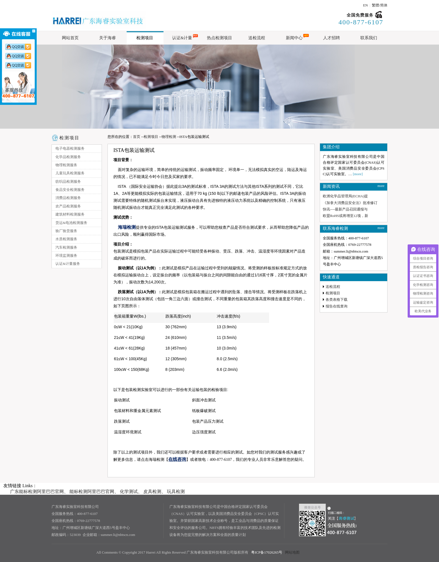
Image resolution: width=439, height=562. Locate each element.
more (380, 186)
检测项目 (69, 137)
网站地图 (292, 552)
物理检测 (169, 137)
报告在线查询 (336, 306)
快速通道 (331, 277)
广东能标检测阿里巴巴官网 (37, 491)
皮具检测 (152, 491)
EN (365, 5)
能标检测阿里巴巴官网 (91, 491)
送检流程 (333, 287)
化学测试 (129, 491)
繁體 (375, 5)
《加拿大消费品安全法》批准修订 (350, 203)
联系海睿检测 (335, 228)
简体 (383, 5)
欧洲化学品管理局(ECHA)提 (345, 196)
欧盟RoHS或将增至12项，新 (345, 216)
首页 (136, 137)
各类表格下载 (336, 299)
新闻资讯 (331, 186)
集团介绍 (331, 147)
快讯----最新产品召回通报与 (345, 209)
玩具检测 (176, 491)
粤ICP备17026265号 (266, 552)
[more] (358, 174)
